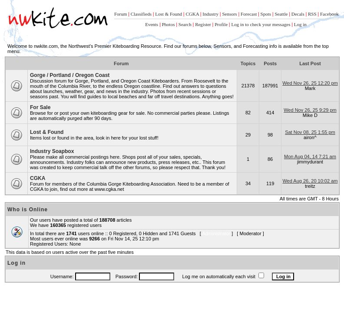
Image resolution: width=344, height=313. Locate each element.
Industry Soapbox (52, 151)
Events (151, 24)
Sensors (229, 14)
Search (185, 24)
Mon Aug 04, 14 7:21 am (310, 156)
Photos (168, 24)
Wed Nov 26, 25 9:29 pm (310, 110)
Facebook (329, 14)
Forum (120, 14)
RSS (312, 14)
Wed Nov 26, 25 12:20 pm (310, 83)
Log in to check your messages (260, 24)
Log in (300, 24)
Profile (221, 24)
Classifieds (141, 14)
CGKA (192, 14)
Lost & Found (168, 14)
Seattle (281, 14)
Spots (266, 14)
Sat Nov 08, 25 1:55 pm (310, 132)
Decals (297, 14)
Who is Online (27, 209)
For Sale (40, 107)
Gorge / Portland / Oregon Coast (69, 75)
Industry (210, 14)
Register (203, 24)
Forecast (249, 14)
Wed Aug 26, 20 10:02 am (309, 180)
